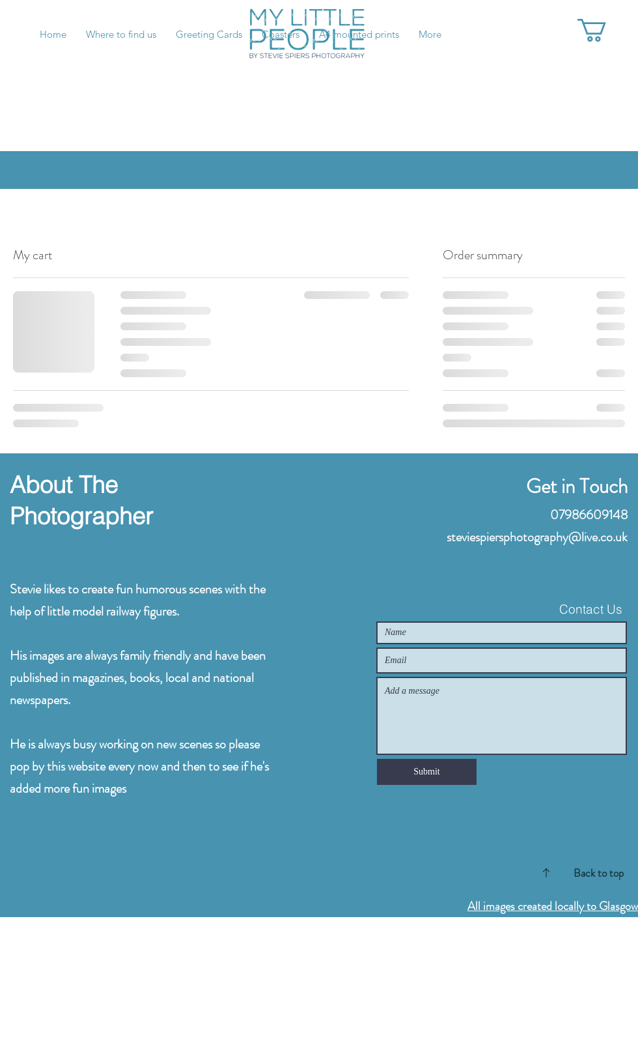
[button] (605, 30)
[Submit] (427, 772)
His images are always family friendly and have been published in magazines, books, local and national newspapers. (138, 677)
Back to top (599, 873)
